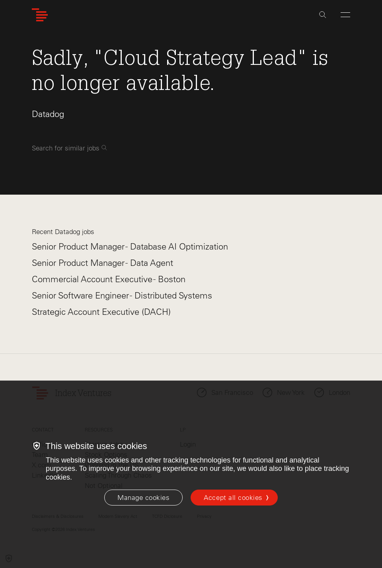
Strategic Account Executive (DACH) (101, 311)
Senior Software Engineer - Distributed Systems (122, 295)
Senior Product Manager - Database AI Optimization (130, 246)
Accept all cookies (233, 498)
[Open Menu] (345, 14)
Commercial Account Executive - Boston (108, 279)
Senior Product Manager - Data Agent (102, 263)
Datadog (48, 114)
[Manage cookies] (143, 498)
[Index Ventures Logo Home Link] (40, 14)
